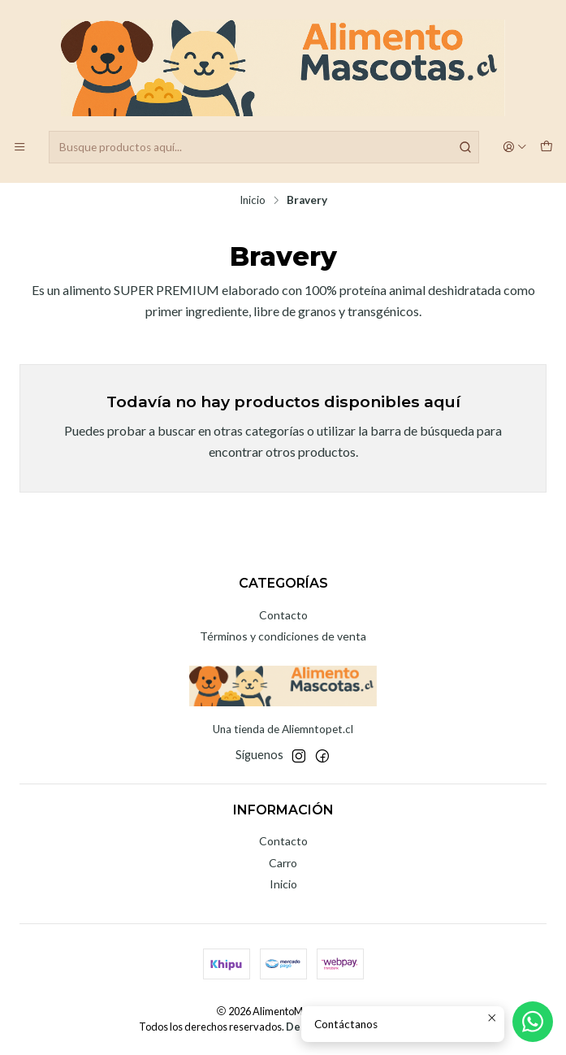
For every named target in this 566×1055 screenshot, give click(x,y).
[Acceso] (515, 147)
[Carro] (546, 147)
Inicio (253, 200)
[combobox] (264, 147)
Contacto (283, 615)
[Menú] (19, 147)
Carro (283, 863)
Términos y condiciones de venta (283, 636)
